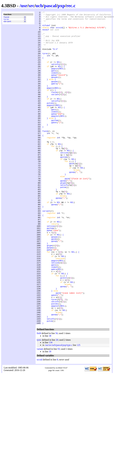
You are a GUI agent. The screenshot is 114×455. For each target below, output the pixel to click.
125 (78, 407)
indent (54, 85)
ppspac (54, 90)
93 (59, 411)
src (31, 5)
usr (24, 5)
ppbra (54, 98)
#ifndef (46, 28)
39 (50, 414)
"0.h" (55, 57)
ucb (39, 5)
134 (50, 405)
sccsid (59, 31)
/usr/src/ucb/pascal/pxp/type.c (58, 407)
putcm (63, 222)
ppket (54, 145)
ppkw (53, 88)
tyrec (6, 20)
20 (57, 402)
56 (56, 396)
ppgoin (54, 80)
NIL (58, 72)
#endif (45, 33)
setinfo (55, 75)
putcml (50, 121)
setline (64, 181)
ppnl (53, 82)
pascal (50, 5)
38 (50, 398)
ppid (71, 194)
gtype (63, 217)
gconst (63, 331)
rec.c (71, 5)
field (6, 17)
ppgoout (51, 124)
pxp (61, 5)
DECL (61, 80)
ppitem (54, 142)
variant (7, 22)
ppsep (72, 204)
